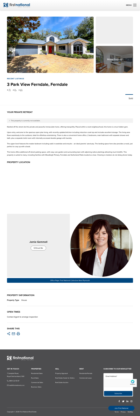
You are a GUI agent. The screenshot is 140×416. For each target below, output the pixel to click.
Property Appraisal (61, 373)
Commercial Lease (85, 378)
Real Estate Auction (61, 382)
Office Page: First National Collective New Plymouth (70, 280)
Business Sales (36, 387)
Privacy (123, 412)
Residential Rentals (85, 373)
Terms (117, 412)
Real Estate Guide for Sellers (65, 378)
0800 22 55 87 (13, 381)
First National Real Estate (28, 411)
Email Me (38, 248)
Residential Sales (37, 373)
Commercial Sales (37, 382)
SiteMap (130, 412)
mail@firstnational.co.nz (15, 385)
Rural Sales (35, 378)
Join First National (121, 408)
